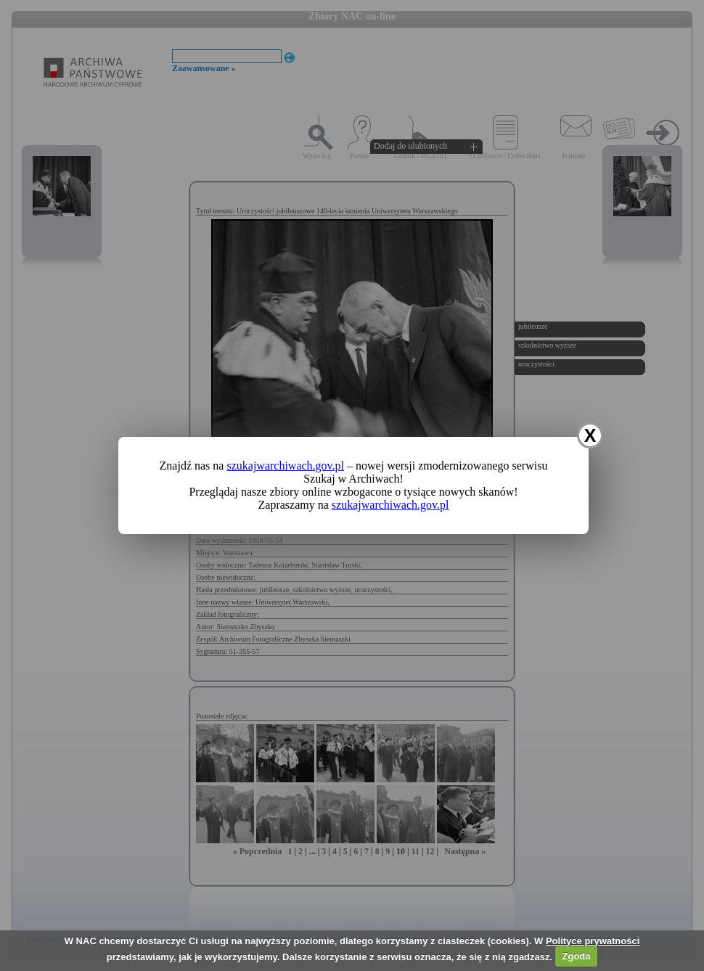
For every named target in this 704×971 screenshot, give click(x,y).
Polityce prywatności (592, 940)
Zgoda (576, 956)
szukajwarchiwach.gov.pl (285, 465)
